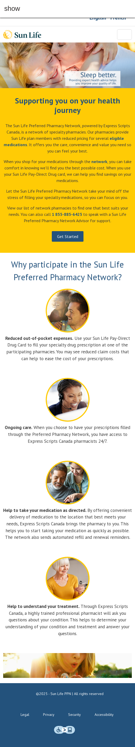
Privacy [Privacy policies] (48, 714)
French (118, 17)
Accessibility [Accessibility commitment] (104, 714)
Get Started (67, 236)
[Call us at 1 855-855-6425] (67, 214)
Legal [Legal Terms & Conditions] (25, 714)
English (98, 17)
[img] (64, 730)
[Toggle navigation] (124, 34)
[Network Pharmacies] (99, 161)
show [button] (12, 8)
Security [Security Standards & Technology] (74, 714)
